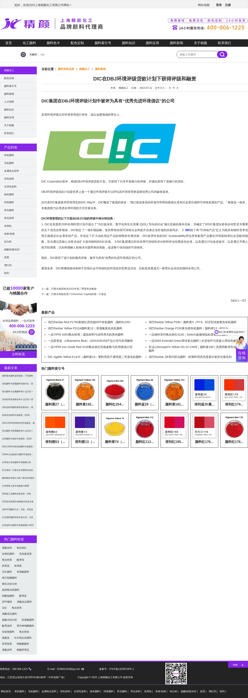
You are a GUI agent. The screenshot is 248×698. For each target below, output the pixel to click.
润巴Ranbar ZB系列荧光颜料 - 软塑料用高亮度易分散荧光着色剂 (190, 357)
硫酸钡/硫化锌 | (189, 691)
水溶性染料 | (81, 691)
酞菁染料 (7, 625)
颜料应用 (152, 43)
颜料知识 (128, 43)
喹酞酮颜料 (23, 643)
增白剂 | (213, 691)
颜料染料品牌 (66, 69)
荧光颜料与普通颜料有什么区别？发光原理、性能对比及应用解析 (17, 432)
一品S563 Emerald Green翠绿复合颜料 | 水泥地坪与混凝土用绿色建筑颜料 (197, 340)
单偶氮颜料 (23, 571)
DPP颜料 (7, 601)
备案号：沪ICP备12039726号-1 (116, 669)
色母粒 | (149, 691)
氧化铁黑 (17, 607)
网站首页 (6, 691)
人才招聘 (9, 101)
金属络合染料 (11, 170)
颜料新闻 (176, 43)
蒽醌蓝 (6, 637)
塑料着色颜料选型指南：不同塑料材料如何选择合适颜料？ (17, 377)
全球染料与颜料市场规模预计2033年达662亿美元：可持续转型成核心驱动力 (18, 526)
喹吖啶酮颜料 (9, 577)
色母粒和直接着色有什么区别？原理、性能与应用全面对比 (17, 400)
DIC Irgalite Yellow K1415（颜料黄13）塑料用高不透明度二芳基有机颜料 (95, 357)
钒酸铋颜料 (8, 595)
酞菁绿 (20, 559)
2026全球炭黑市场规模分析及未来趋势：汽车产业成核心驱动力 (17, 503)
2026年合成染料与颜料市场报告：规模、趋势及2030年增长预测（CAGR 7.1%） (17, 455)
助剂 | (223, 691)
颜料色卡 (53, 43)
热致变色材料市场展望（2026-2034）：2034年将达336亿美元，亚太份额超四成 (17, 416)
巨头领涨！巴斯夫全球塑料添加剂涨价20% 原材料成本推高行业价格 (18, 471)
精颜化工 (84, 69)
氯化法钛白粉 (9, 583)
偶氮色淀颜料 (24, 601)
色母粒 (8, 225)
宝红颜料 (7, 571)
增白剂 (8, 265)
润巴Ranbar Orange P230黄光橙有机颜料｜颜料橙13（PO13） (189, 328)
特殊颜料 (9, 202)
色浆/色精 (9, 233)
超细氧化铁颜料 (10, 589)
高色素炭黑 (25, 553)
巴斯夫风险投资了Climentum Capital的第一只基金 (78, 294)
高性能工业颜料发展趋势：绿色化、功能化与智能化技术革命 (16, 495)
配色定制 (77, 43)
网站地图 (204, 5)
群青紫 (18, 565)
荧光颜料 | (123, 691)
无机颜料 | (34, 691)
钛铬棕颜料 (8, 553)
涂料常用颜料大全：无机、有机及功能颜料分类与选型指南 (17, 510)
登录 (219, 5)
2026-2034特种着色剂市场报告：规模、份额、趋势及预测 (18, 424)
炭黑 (6, 257)
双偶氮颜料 (28, 619)
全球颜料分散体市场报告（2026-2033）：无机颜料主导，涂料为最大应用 (17, 440)
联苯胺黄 (7, 643)
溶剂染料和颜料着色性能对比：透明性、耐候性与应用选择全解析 (17, 408)
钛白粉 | (174, 691)
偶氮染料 (7, 649)
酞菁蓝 (23, 595)
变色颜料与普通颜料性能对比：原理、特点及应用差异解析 (17, 385)
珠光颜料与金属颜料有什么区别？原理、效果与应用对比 (17, 393)
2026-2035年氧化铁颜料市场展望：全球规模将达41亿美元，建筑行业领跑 (18, 448)
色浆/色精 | (161, 691)
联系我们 (224, 43)
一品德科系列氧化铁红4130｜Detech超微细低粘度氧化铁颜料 (188, 334)
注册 (228, 5)
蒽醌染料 (7, 547)
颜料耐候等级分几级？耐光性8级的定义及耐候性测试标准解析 (18, 479)
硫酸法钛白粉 (9, 619)
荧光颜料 (9, 210)
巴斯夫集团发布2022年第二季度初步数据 (74, 288)
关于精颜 (200, 43)
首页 (8, 43)
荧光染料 (9, 218)
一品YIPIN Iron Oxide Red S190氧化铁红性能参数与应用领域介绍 (90, 347)
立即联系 (18, 354)
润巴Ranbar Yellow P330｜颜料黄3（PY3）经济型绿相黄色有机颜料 (193, 322)
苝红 (4, 607)
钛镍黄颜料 (8, 631)
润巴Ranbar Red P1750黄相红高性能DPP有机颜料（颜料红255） (90, 322)
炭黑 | (203, 691)
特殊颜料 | (110, 691)
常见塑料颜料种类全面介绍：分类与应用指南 (17, 518)
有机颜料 (9, 155)
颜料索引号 (103, 43)
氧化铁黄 (7, 559)
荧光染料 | (137, 691)
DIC (43, 54)
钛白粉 (8, 241)
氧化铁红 (22, 547)
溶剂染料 (9, 178)
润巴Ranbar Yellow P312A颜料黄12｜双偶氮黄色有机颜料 (85, 328)
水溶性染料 (10, 186)
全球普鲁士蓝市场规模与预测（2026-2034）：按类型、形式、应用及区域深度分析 (18, 487)
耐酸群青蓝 (23, 649)
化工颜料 (29, 43)
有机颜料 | (20, 691)
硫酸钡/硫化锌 (12, 249)
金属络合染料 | (50, 691)
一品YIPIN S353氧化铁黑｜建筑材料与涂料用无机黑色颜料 (86, 334)
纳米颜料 (9, 194)
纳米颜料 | (96, 691)
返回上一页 (238, 300)
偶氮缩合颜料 (9, 613)
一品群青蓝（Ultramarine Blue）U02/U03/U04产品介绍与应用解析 (90, 340)
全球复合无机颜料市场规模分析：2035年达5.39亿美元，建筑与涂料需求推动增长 (17, 463)
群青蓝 (6, 565)
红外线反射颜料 (23, 637)
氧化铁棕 (24, 631)
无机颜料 (9, 163)
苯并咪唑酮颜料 (25, 625)
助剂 (6, 273)
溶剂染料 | (66, 691)
